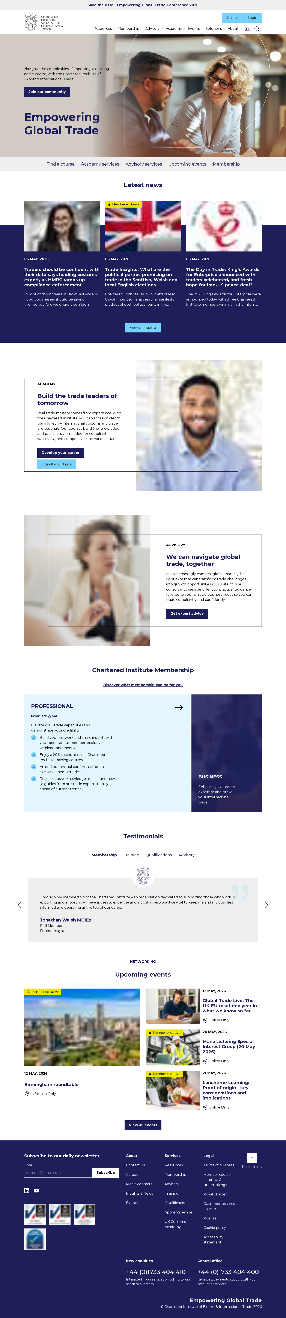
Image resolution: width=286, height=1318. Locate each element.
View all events (143, 1125)
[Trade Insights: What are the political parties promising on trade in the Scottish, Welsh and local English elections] (143, 254)
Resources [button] (103, 29)
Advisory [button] (152, 29)
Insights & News (139, 1193)
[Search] (257, 28)
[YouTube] (36, 1190)
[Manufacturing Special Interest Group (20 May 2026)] (204, 1047)
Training (131, 855)
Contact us (135, 1165)
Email (29, 1165)
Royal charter (215, 1194)
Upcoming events (187, 164)
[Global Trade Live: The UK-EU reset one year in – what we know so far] (204, 1006)
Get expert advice (187, 614)
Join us (232, 18)
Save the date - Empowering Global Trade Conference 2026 (143, 5)
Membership (226, 164)
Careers (132, 1175)
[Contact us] (247, 29)
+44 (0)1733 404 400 (228, 1272)
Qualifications (159, 855)
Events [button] (194, 29)
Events (132, 1203)
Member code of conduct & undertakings (217, 1180)
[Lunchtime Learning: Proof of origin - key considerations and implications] (204, 1090)
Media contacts (139, 1184)
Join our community (47, 92)
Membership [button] (128, 29)
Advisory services (144, 164)
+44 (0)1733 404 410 (156, 1272)
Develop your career (61, 453)
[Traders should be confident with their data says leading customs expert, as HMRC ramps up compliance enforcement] (62, 254)
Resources (174, 1165)
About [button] (233, 29)
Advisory (186, 855)
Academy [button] (174, 29)
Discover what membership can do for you (143, 685)
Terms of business (218, 1165)
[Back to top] (252, 1158)
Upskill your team (57, 464)
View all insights (143, 327)
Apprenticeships (178, 1212)
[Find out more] (107, 753)
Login (252, 18)
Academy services (100, 164)
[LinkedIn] (26, 1190)
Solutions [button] (214, 29)
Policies (209, 1218)
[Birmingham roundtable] (82, 1043)
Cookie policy (214, 1228)
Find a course (60, 164)
